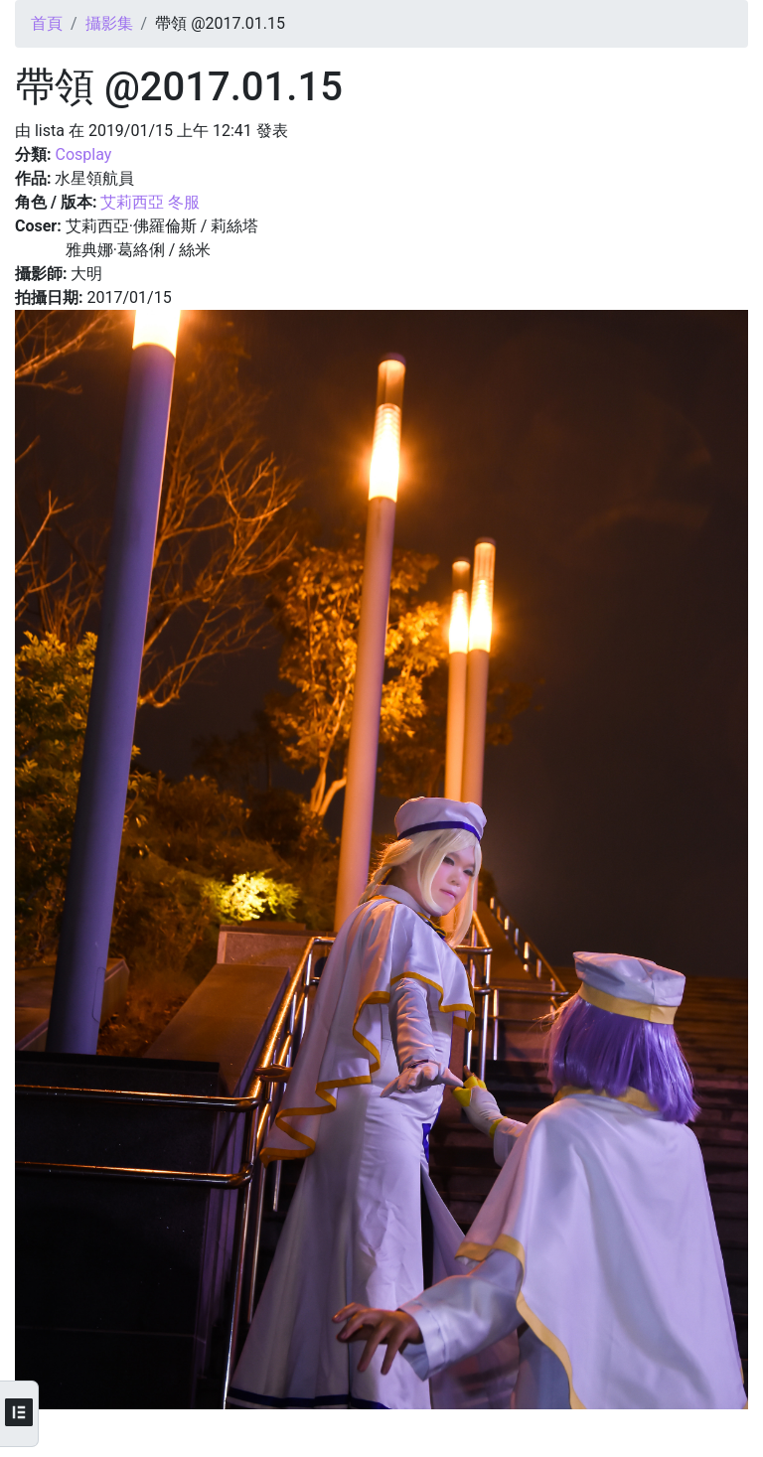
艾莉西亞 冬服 (150, 202)
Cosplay (83, 154)
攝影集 (109, 23)
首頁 (47, 23)
